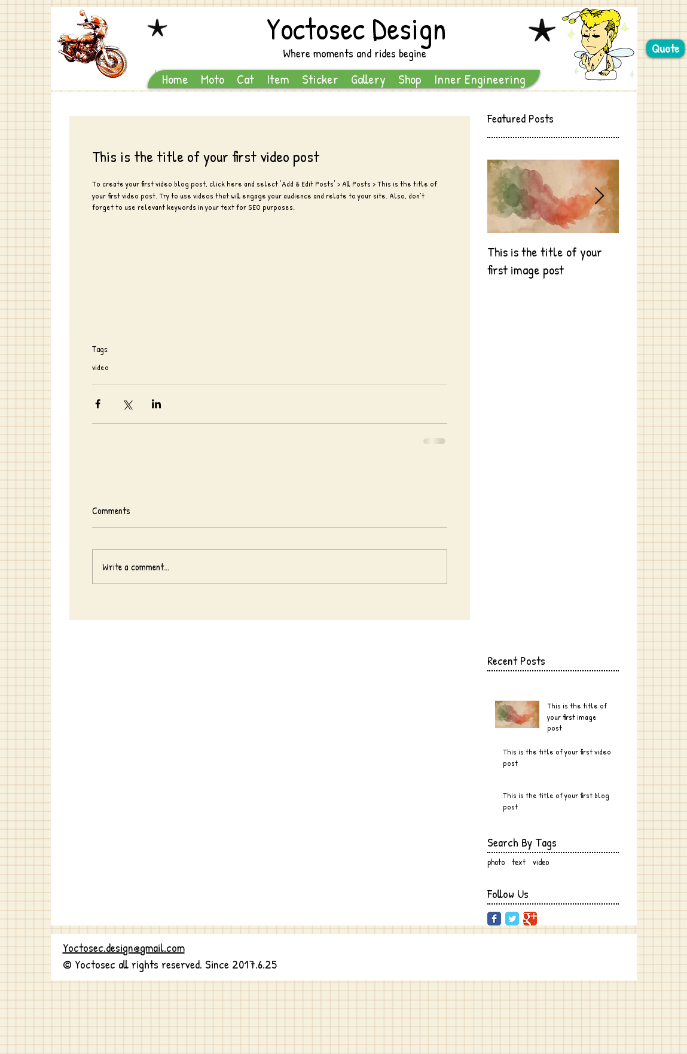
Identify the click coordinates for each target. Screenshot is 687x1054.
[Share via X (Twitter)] (127, 404)
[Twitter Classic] (512, 918)
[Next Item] (599, 196)
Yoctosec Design (356, 28)
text (519, 861)
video (100, 367)
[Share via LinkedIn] (156, 404)
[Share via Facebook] (97, 404)
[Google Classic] (530, 918)
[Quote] (665, 48)
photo (496, 861)
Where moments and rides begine (354, 53)
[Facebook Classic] (494, 918)
